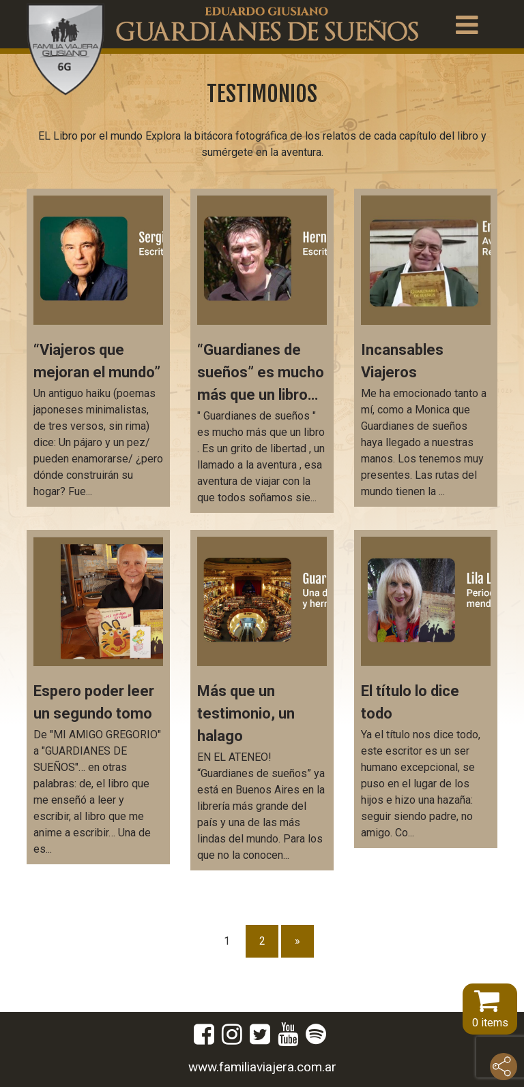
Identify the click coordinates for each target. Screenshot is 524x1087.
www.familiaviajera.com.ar (262, 1067)
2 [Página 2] (262, 940)
